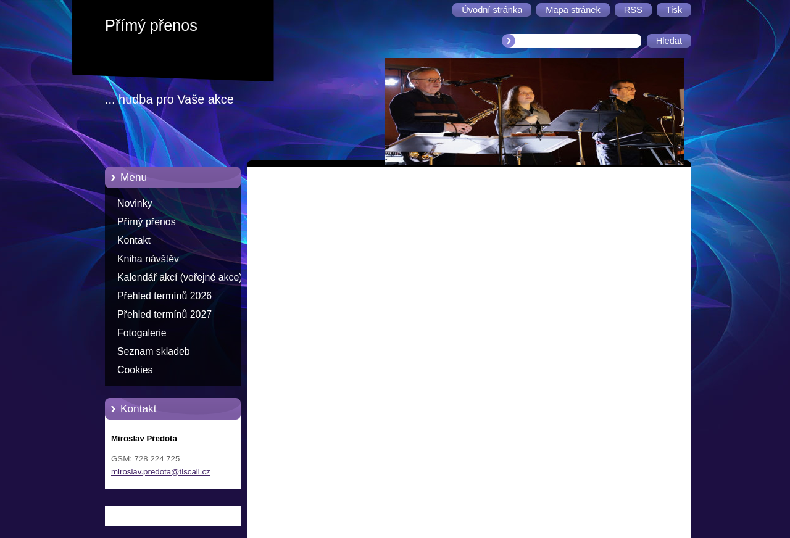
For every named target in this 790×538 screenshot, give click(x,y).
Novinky (134, 203)
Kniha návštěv (148, 259)
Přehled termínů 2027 (164, 314)
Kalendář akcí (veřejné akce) (180, 277)
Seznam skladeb (153, 351)
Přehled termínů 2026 (164, 296)
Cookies (135, 370)
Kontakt (134, 240)
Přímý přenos (146, 222)
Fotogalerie (142, 333)
